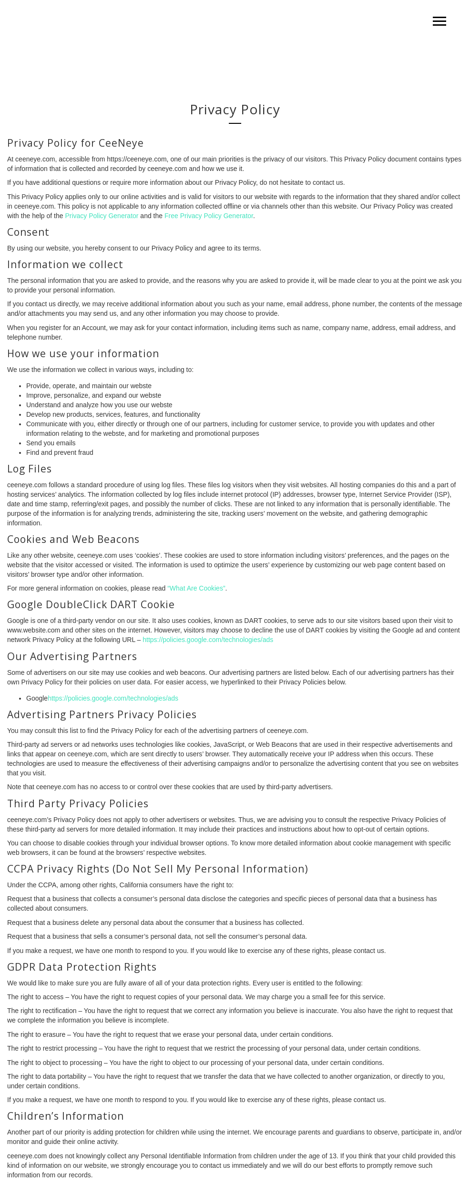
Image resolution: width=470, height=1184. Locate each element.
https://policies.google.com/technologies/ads (208, 639)
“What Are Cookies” (196, 588)
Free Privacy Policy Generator (208, 216)
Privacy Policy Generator (101, 216)
